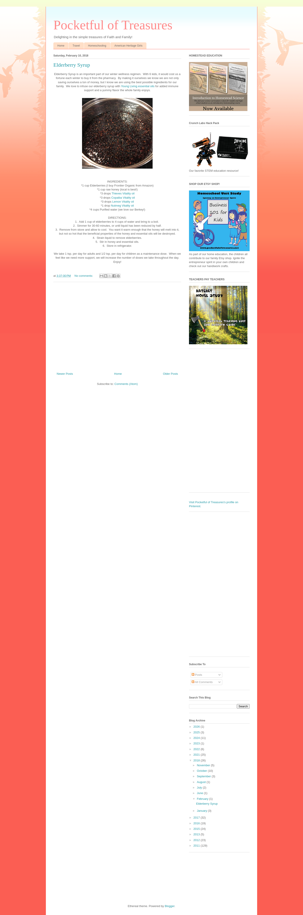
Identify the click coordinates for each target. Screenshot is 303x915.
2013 (197, 834)
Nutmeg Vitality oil (122, 205)
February (203, 798)
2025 (197, 732)
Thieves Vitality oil (123, 193)
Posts (197, 674)
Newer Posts (65, 373)
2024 (197, 738)
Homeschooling (97, 45)
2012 (197, 840)
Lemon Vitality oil (123, 201)
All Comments (202, 682)
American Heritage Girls (128, 45)
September (204, 776)
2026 (197, 726)
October (202, 770)
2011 (197, 845)
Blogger (169, 906)
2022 (197, 749)
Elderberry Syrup (71, 65)
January (202, 810)
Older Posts (170, 373)
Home (60, 45)
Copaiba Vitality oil (123, 197)
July (200, 787)
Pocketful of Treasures (112, 25)
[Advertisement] (117, 325)
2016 (197, 823)
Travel (76, 45)
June (200, 793)
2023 (197, 743)
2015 (197, 828)
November (204, 765)
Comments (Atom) (126, 384)
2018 (197, 760)
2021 (197, 754)
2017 (197, 817)
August (202, 782)
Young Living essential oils (137, 86)
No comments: (84, 275)
